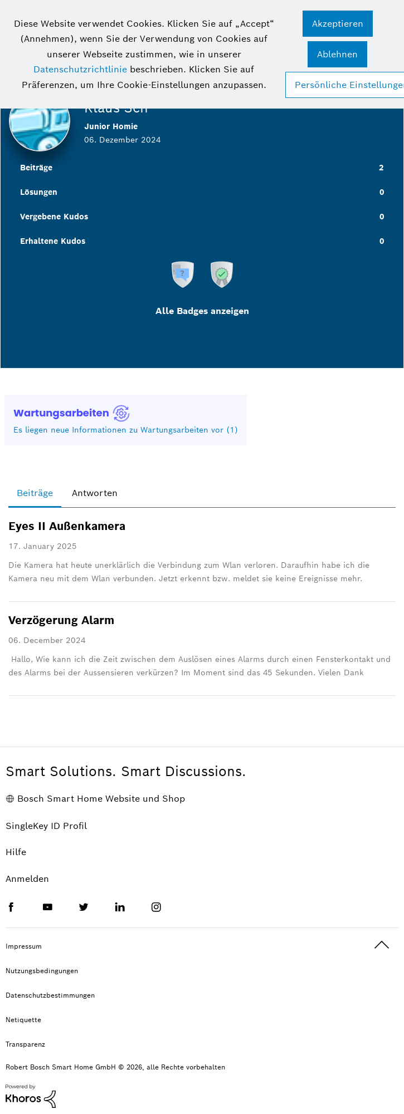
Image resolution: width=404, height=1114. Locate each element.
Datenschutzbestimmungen (50, 995)
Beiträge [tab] (35, 493)
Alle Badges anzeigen (202, 311)
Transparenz (25, 1044)
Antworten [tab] (95, 493)
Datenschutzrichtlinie (80, 69)
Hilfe (16, 852)
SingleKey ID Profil (46, 826)
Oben (382, 945)
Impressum (24, 946)
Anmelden (27, 879)
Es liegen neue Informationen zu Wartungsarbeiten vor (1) (125, 430)
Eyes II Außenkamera (66, 526)
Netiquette (23, 1019)
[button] (338, 24)
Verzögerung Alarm (61, 620)
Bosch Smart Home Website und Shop (101, 798)
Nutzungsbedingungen (42, 970)
